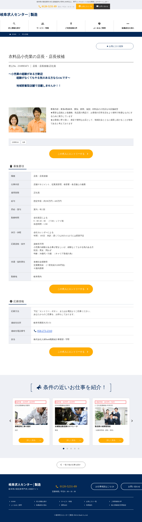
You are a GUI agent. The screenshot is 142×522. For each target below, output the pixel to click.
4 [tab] (75, 448)
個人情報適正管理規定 (118, 505)
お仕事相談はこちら (89, 487)
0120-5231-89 (56, 6)
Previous (9, 420)
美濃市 (27, 405)
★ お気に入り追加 (115, 46)
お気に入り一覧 (85, 6)
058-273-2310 (44, 330)
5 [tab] (78, 448)
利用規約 (89, 505)
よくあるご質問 (99, 25)
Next (131, 420)
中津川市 (110, 405)
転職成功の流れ (128, 25)
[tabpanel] (71, 422)
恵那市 (67, 405)
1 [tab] (63, 448)
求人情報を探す (14, 25)
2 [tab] (67, 448)
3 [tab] (71, 448)
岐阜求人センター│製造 (18, 15)
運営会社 (64, 505)
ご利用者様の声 (71, 25)
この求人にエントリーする (71, 154)
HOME (12, 34)
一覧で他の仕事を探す (72, 465)
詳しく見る (31, 440)
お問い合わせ (102, 6)
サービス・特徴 (42, 25)
